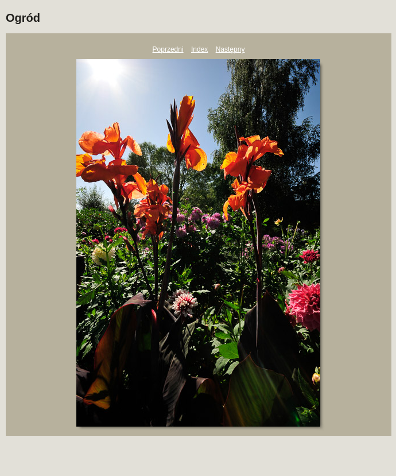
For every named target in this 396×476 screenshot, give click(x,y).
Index (199, 49)
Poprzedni (168, 49)
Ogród (23, 17)
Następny (230, 49)
